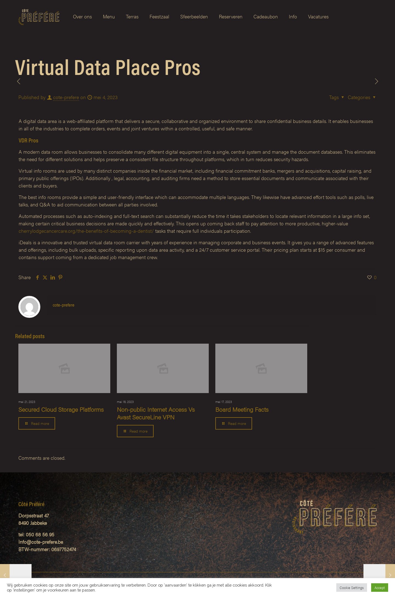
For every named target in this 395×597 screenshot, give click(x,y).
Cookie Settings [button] (352, 587)
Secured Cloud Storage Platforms (61, 409)
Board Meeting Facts (242, 409)
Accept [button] (379, 587)
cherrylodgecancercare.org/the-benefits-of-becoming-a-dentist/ (86, 230)
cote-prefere (66, 97)
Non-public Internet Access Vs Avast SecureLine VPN (156, 413)
